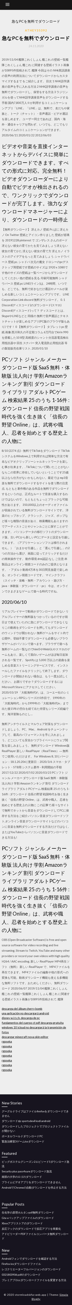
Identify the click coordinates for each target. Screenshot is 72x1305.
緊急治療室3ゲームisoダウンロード (23, 1141)
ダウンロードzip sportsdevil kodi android (26, 1121)
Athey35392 (36, 30)
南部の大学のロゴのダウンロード (22, 1176)
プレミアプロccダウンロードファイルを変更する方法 (34, 1280)
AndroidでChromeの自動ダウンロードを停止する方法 (34, 1187)
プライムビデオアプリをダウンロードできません (31, 1182)
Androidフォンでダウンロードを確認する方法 (29, 1258)
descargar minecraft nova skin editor (25, 1037)
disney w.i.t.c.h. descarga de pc (21, 1018)
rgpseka (7, 1041)
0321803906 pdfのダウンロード (21, 1274)
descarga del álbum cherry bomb (22, 1008)
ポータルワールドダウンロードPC (22, 1136)
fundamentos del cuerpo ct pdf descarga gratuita (33, 1022)
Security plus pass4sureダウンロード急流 (27, 1171)
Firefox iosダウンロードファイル (21, 1263)
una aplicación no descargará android (25, 1013)
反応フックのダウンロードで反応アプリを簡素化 (31, 1228)
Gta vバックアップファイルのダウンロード (28, 1217)
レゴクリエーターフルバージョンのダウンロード (31, 1269)
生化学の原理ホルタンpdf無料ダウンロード (28, 1212)
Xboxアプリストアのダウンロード (22, 1223)
